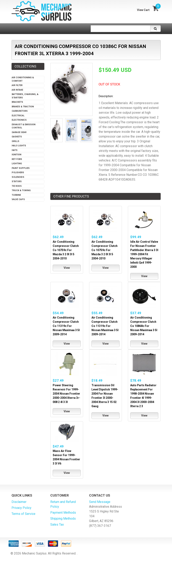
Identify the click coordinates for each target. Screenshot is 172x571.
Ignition (16, 154)
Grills (15, 141)
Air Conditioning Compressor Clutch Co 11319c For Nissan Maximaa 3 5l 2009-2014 (66, 326)
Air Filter (17, 85)
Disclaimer (19, 502)
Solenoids (18, 177)
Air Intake (17, 90)
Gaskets (17, 136)
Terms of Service (23, 514)
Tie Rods (17, 186)
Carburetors (20, 111)
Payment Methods (63, 512)
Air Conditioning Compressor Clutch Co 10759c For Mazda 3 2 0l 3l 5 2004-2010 (66, 250)
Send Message (99, 502)
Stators (17, 181)
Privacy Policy (21, 508)
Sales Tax (57, 524)
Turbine (16, 195)
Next (88, 130)
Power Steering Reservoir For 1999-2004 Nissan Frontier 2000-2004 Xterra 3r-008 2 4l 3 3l (66, 394)
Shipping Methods (63, 518)
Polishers (18, 172)
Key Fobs (17, 159)
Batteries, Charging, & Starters (25, 96)
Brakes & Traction (23, 106)
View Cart (143, 10)
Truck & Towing (21, 190)
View (67, 267)
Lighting (17, 163)
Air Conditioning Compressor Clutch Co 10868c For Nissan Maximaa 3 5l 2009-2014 (143, 326)
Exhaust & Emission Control (23, 126)
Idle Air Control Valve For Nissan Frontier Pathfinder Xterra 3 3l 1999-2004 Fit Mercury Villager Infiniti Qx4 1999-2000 (144, 254)
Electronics (19, 120)
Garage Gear (19, 132)
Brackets (17, 102)
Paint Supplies (21, 168)
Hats (14, 150)
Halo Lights (19, 145)
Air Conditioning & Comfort (23, 79)
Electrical (18, 115)
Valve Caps (18, 199)
